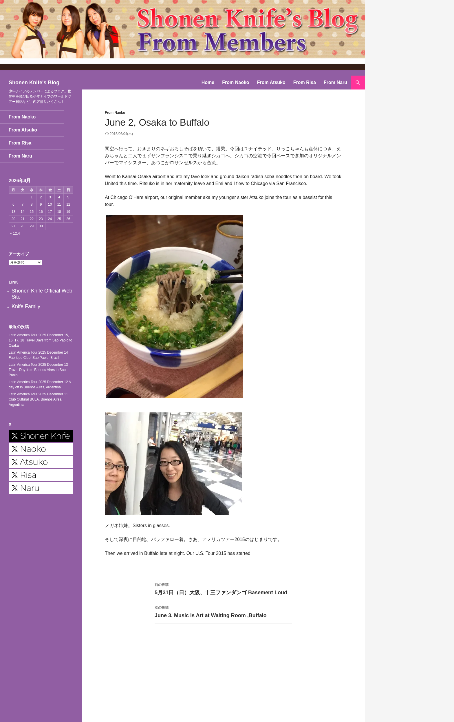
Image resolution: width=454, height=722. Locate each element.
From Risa (304, 82)
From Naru (335, 82)
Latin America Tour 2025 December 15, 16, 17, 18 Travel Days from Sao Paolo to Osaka (40, 340)
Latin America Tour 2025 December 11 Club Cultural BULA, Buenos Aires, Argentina (38, 399)
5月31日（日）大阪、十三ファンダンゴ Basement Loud (223, 588)
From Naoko (235, 82)
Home (208, 82)
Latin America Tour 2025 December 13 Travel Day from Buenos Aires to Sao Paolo (38, 370)
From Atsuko (271, 82)
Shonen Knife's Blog (34, 82)
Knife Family (26, 306)
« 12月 (15, 233)
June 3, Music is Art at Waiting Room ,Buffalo (223, 611)
